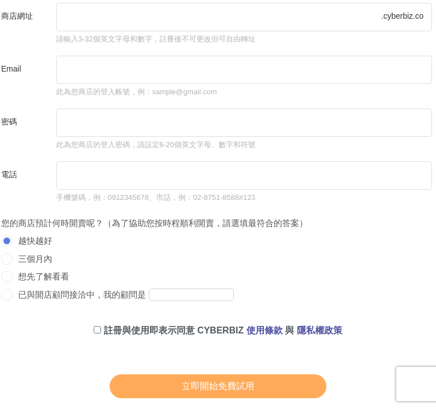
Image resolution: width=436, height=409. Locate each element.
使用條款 (264, 330)
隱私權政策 (319, 330)
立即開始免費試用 (218, 386)
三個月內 (35, 259)
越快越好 (35, 240)
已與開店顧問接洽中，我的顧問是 (82, 294)
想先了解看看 (43, 276)
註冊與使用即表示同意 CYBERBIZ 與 (218, 330)
